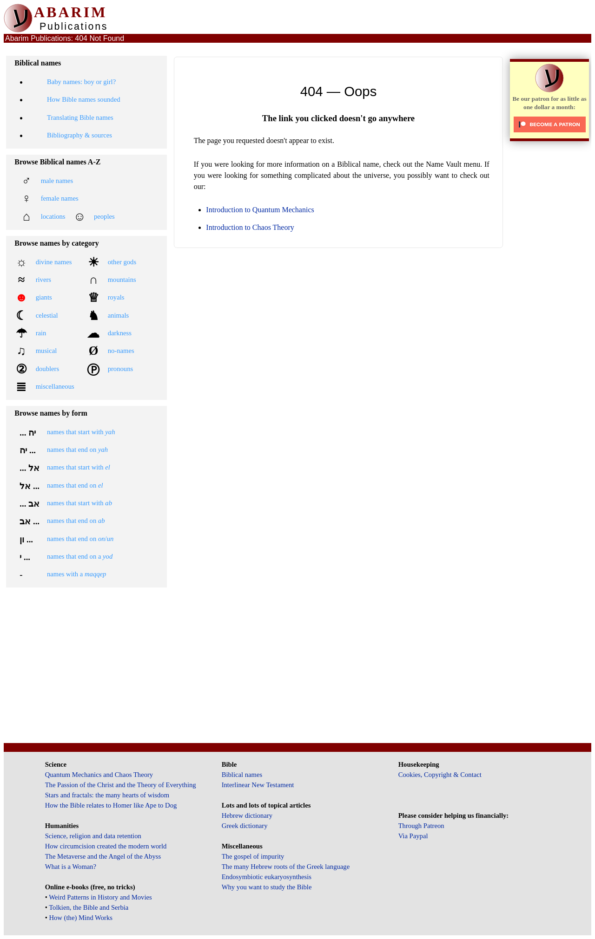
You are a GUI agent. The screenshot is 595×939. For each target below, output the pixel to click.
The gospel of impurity (253, 856)
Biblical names (242, 774)
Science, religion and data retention (93, 836)
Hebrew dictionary (247, 815)
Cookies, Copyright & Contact (440, 774)
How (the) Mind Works (80, 917)
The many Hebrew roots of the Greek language (286, 866)
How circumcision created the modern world (106, 846)
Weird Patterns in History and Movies (100, 897)
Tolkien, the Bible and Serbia (88, 907)
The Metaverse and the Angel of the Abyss (103, 856)
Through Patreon (421, 825)
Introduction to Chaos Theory (250, 227)
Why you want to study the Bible (267, 887)
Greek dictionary (245, 825)
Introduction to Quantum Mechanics (260, 210)
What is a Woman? (70, 866)
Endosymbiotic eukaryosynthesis (266, 876)
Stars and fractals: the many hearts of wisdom (107, 795)
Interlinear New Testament (258, 785)
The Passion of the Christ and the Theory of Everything (120, 785)
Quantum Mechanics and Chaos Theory (99, 774)
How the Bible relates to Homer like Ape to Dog (111, 805)
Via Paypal (413, 836)
